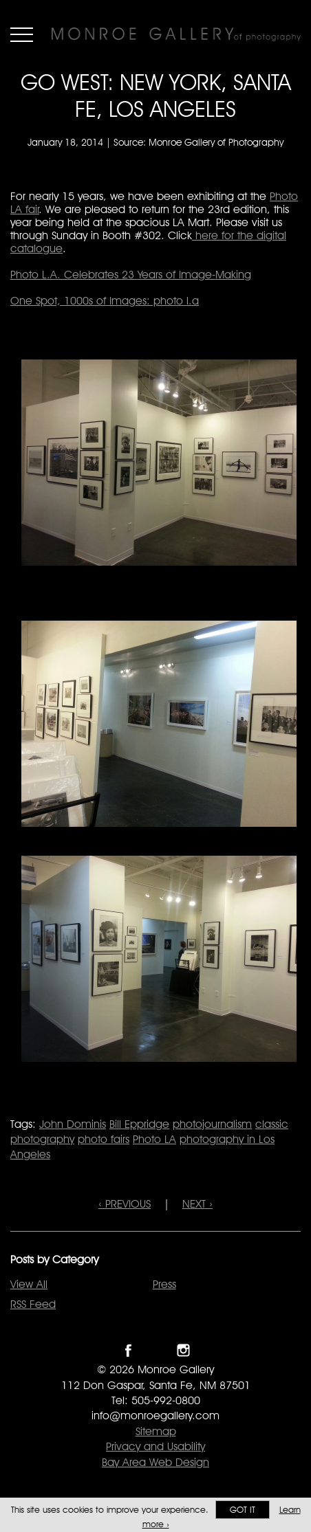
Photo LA (154, 1139)
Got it (242, 1510)
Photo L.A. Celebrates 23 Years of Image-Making (130, 274)
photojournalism (212, 1124)
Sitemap (156, 1431)
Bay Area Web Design (155, 1462)
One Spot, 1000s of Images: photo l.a (104, 300)
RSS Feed (33, 1304)
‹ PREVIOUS (124, 1203)
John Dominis (72, 1124)
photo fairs (103, 1139)
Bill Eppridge (139, 1124)
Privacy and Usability (155, 1446)
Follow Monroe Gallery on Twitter (156, 1350)
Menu (21, 34)
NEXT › (197, 1203)
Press (164, 1284)
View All (28, 1284)
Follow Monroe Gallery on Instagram (183, 1350)
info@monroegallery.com (155, 1415)
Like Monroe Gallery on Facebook (128, 1350)
